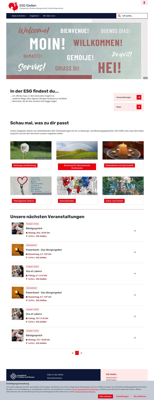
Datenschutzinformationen (85, 392)
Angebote (34, 16)
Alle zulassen (105, 396)
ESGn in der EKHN (55, 374)
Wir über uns (49, 16)
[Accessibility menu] (144, 2)
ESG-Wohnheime (54, 378)
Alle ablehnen (140, 396)
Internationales (67, 201)
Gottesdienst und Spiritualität (119, 165)
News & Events (18, 16)
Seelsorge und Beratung (25, 165)
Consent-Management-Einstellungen (85, 389)
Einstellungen (122, 396)
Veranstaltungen (123, 97)
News (118, 107)
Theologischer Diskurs (24, 201)
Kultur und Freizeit (114, 201)
